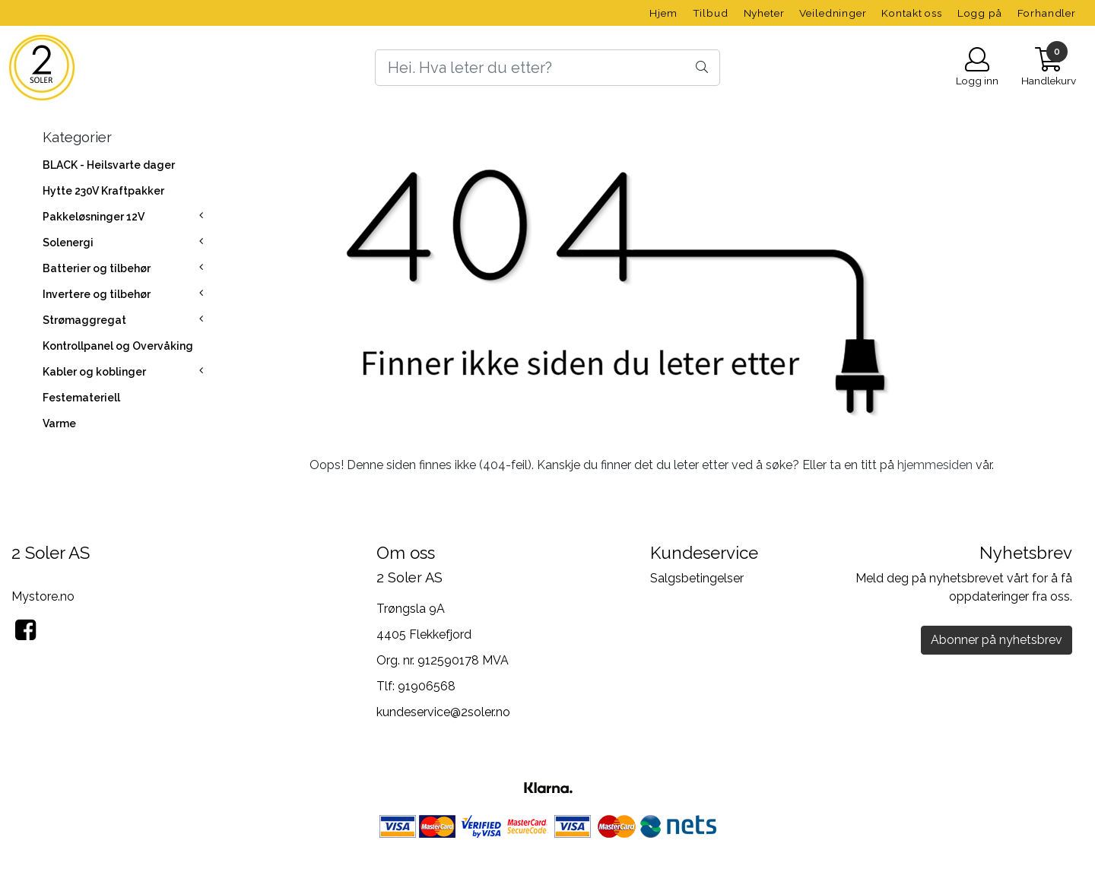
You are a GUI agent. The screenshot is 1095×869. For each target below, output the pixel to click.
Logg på (979, 13)
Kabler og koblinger (94, 372)
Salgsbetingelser (697, 578)
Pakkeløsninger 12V (93, 217)
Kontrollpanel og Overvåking (118, 346)
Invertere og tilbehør (97, 294)
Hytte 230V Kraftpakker (103, 191)
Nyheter (764, 13)
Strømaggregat (84, 320)
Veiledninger (832, 13)
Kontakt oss (911, 13)
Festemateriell (81, 398)
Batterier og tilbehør (97, 268)
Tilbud (710, 13)
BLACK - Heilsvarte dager (109, 165)
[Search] (547, 67)
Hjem (663, 13)
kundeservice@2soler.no (443, 712)
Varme (59, 423)
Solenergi (68, 242)
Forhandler (1047, 13)
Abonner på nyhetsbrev (996, 640)
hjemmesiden (935, 465)
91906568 (426, 686)
